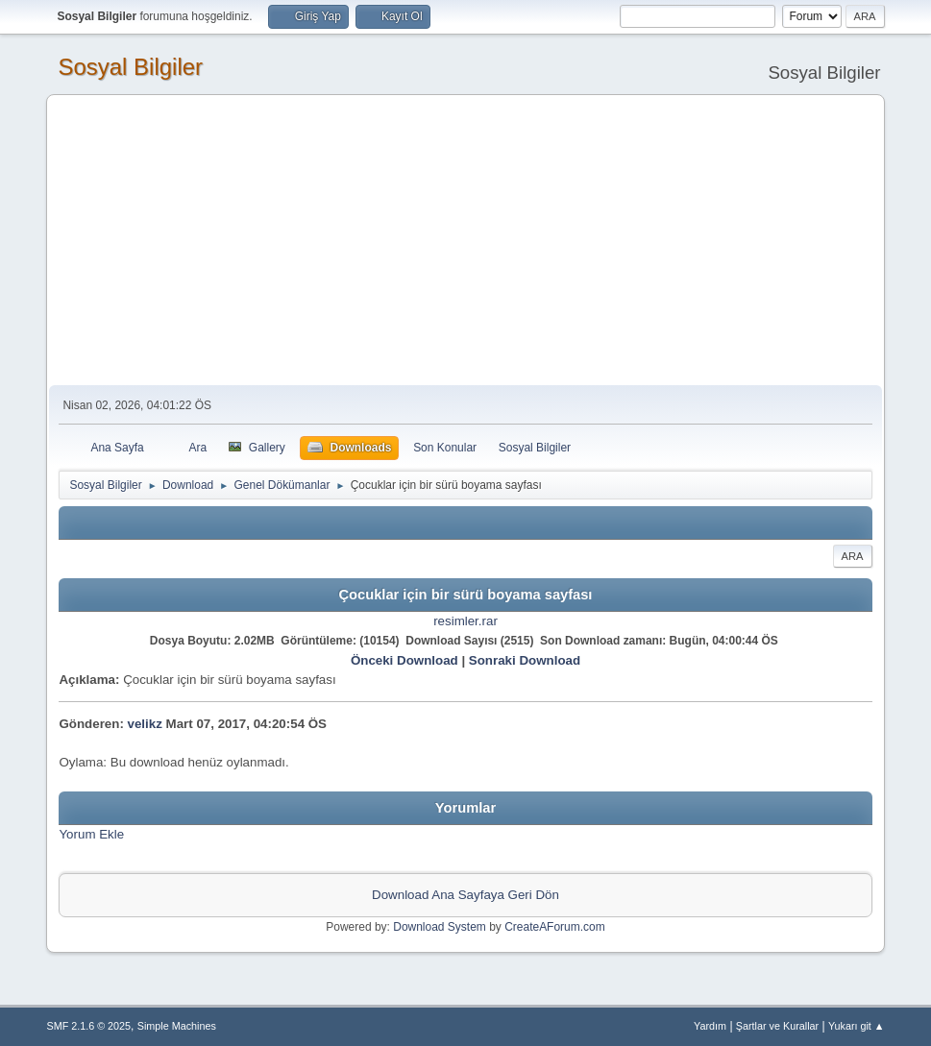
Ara (853, 556)
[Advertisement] (466, 241)
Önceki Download (404, 660)
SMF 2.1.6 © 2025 (88, 1026)
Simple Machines (176, 1026)
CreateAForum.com (554, 927)
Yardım (710, 1026)
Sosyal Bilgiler (130, 67)
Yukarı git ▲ (856, 1026)
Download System (439, 927)
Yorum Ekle (91, 834)
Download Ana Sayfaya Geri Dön (465, 895)
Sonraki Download (524, 660)
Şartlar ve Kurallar (777, 1026)
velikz (145, 724)
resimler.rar (465, 621)
